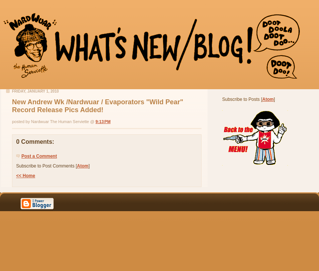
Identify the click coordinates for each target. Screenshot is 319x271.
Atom (83, 166)
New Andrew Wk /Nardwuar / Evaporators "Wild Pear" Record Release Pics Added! (97, 106)
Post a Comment (39, 156)
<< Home (25, 175)
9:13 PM (103, 121)
